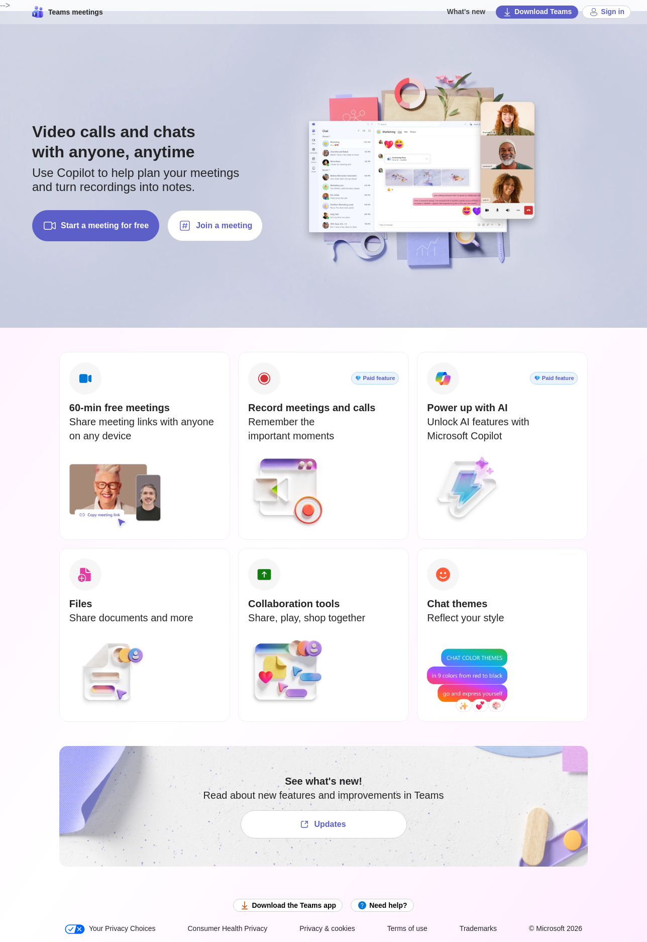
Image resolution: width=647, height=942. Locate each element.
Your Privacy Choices (110, 929)
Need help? (382, 905)
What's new (466, 12)
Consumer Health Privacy (227, 928)
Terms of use (407, 928)
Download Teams (537, 12)
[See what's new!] (324, 824)
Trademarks (478, 928)
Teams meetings (67, 12)
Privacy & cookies (327, 928)
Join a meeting (215, 226)
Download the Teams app (288, 905)
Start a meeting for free (96, 226)
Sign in (606, 12)
